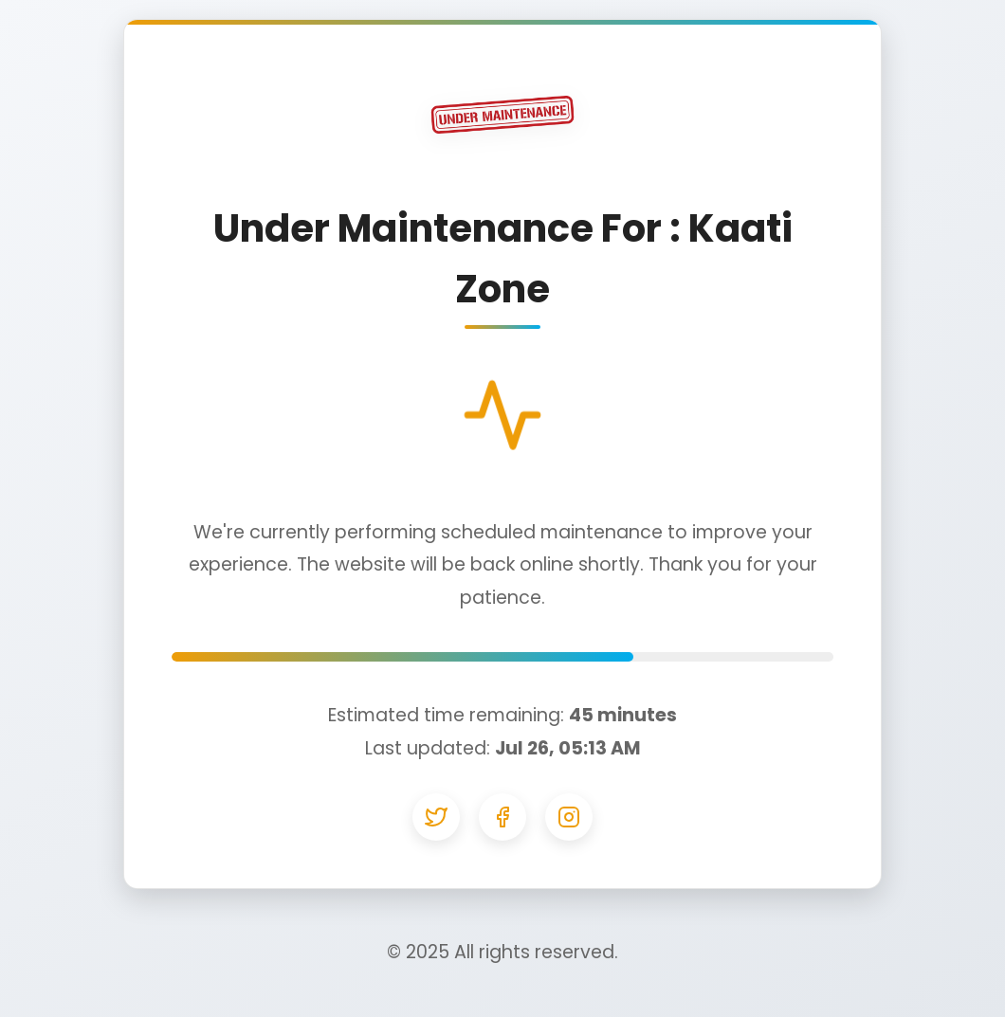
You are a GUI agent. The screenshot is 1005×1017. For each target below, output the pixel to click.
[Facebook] (502, 817)
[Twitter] (436, 817)
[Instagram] (569, 817)
